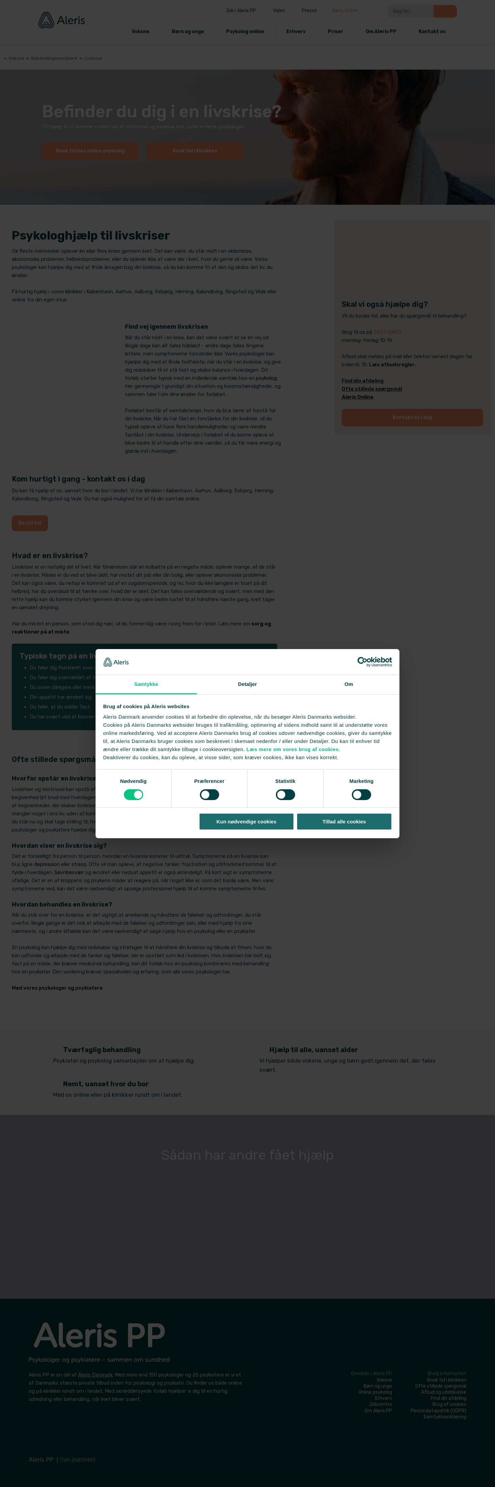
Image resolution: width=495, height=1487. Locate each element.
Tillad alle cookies (344, 821)
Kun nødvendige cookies (246, 821)
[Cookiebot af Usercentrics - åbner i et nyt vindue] (362, 662)
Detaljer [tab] (247, 684)
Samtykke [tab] (146, 684)
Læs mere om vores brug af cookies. (293, 749)
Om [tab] (348, 684)
